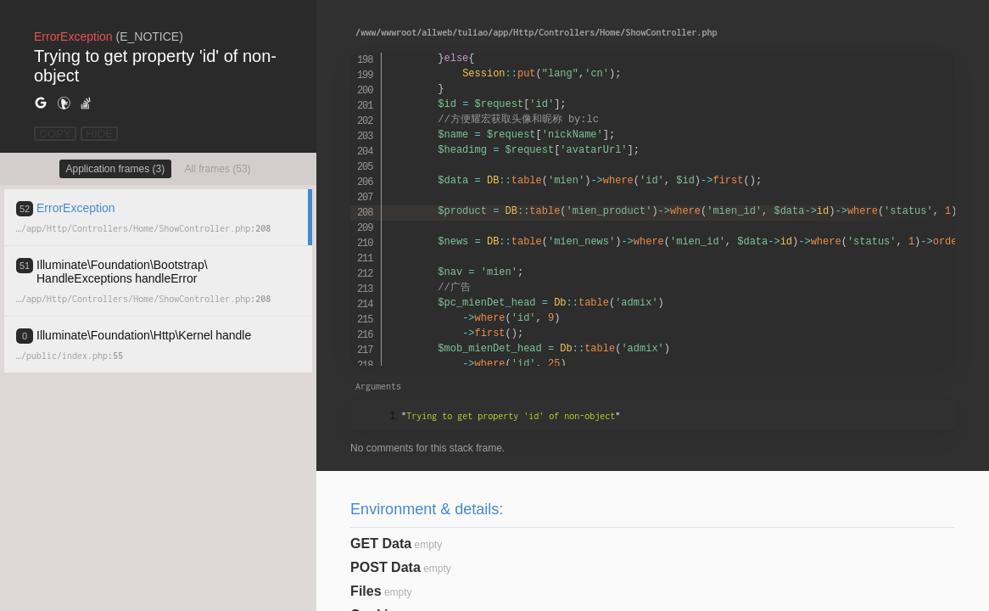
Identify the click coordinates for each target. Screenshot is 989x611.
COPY (55, 133)
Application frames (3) (115, 169)
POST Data (385, 567)
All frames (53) (218, 169)
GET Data (380, 543)
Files (365, 591)
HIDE (99, 133)
